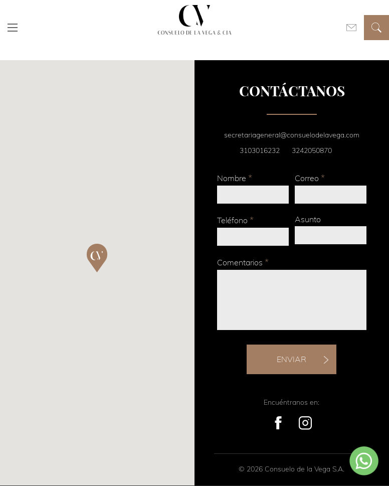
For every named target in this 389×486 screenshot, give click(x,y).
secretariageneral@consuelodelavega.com (291, 134)
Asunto (308, 219)
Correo (310, 178)
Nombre (234, 178)
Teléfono (235, 220)
